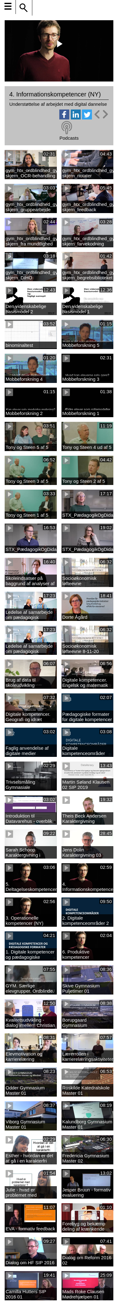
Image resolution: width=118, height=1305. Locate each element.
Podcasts (69, 138)
